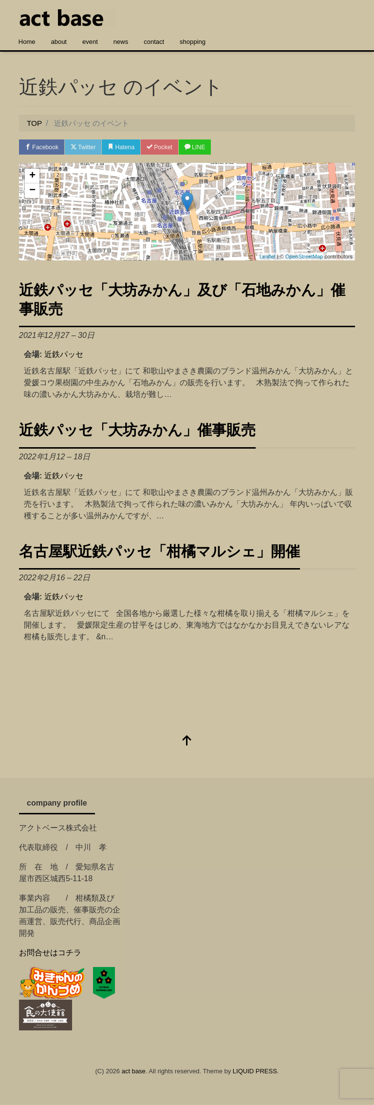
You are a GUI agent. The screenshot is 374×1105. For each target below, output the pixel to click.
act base (134, 1072)
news (120, 41)
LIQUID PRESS (255, 1072)
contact (154, 41)
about (59, 41)
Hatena (128, 147)
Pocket (170, 147)
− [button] (32, 191)
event (90, 41)
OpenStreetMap (304, 257)
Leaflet (268, 257)
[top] (187, 742)
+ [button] (32, 177)
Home (27, 41)
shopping (193, 41)
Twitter (88, 147)
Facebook (43, 147)
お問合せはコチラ (50, 953)
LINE (208, 147)
